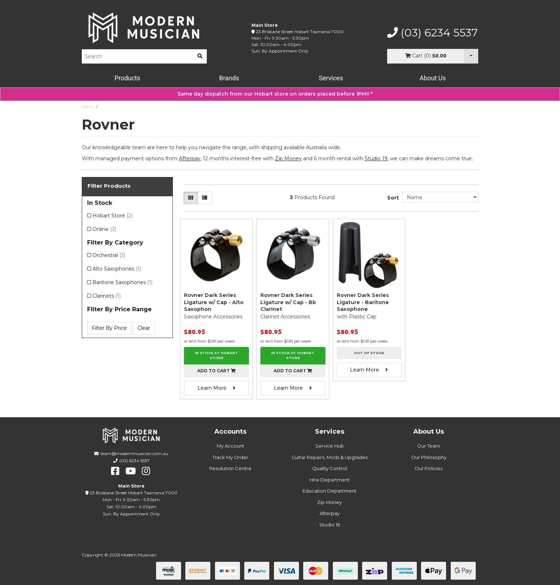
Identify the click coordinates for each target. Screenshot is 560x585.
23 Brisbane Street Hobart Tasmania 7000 (300, 31)
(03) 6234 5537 (432, 33)
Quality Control (329, 468)
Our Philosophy (428, 457)
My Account (230, 446)
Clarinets (106, 296)
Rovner (107, 106)
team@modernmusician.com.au (134, 453)
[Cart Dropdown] (471, 56)
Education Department (329, 491)
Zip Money (329, 502)
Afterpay (330, 513)
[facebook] (115, 471)
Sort (393, 198)
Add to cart (216, 370)
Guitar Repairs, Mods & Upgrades (330, 457)
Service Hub (329, 446)
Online (104, 229)
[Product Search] (137, 56)
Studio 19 (376, 158)
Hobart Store (112, 215)
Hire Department (330, 480)
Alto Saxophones (116, 269)
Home (87, 106)
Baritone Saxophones (122, 282)
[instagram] (146, 471)
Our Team (428, 446)
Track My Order (230, 457)
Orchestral (108, 255)
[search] (200, 56)
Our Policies (428, 468)
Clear (144, 328)
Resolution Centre (230, 468)
